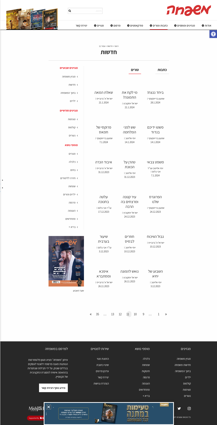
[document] (108, 212)
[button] (48, 407)
